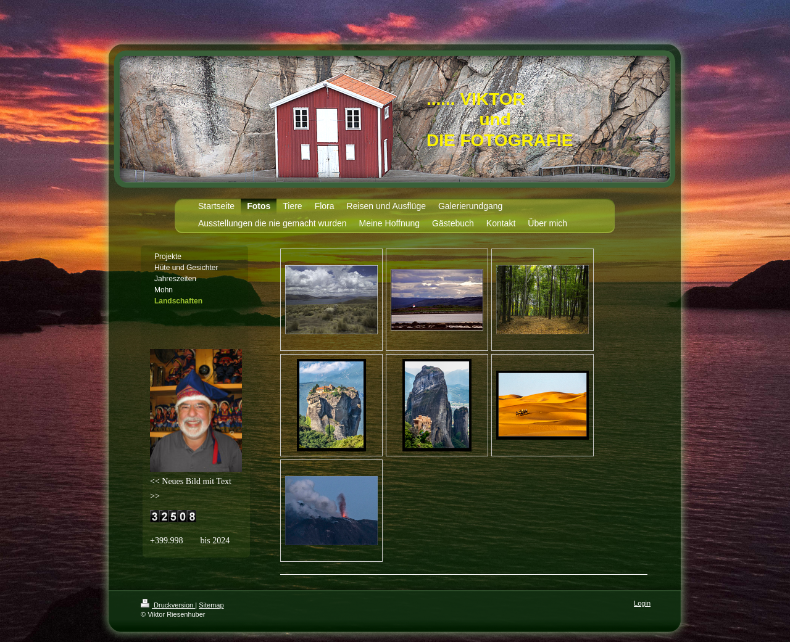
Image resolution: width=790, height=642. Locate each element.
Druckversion (168, 605)
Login (642, 603)
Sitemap (211, 605)
